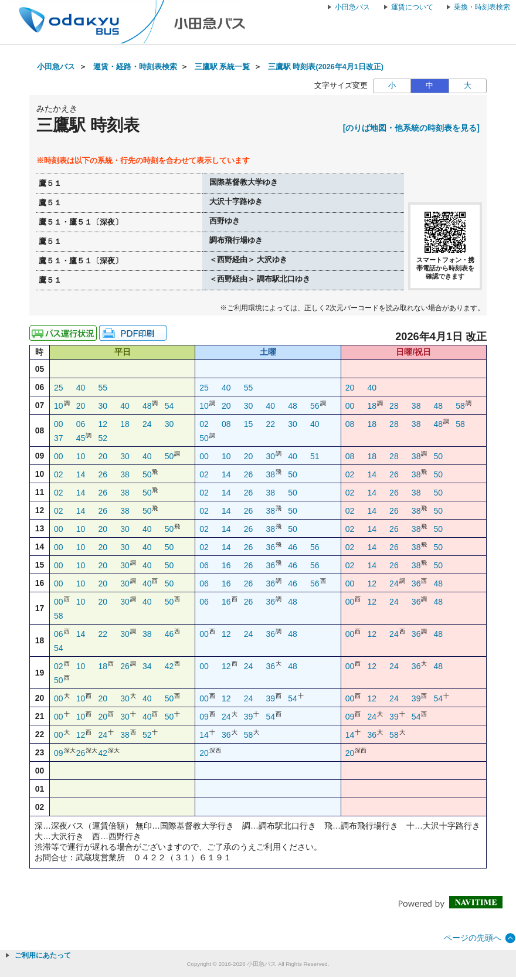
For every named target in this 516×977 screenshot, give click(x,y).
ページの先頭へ (472, 937)
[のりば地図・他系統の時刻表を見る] (411, 128)
